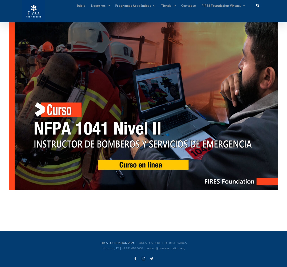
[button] (257, 5)
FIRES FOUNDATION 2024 (117, 243)
